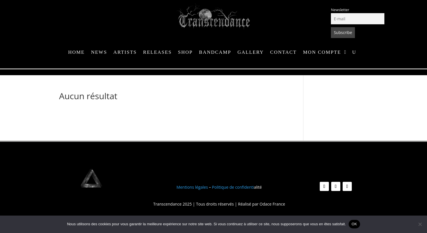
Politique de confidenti (233, 187)
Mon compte (322, 52)
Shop (185, 52)
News (99, 52)
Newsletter (340, 9)
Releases (157, 52)
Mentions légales (192, 187)
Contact (283, 52)
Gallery (250, 52)
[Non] (420, 224)
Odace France (272, 204)
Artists (125, 52)
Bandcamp (215, 52)
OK (354, 224)
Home (76, 52)
